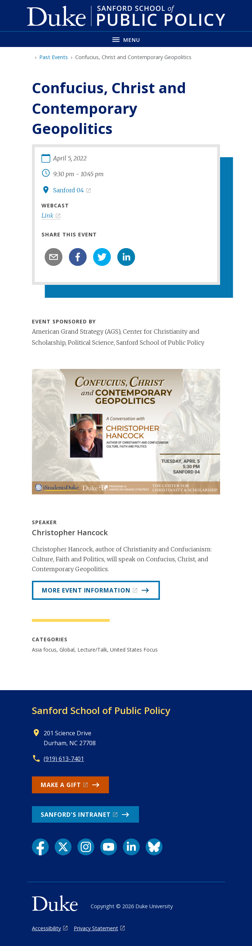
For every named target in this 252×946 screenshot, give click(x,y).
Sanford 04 (68, 190)
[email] (53, 257)
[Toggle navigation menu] (126, 39)
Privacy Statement (96, 928)
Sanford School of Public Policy (101, 710)
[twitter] (102, 257)
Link (47, 215)
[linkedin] (126, 257)
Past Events (53, 57)
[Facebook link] (40, 846)
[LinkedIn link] (131, 846)
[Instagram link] (85, 846)
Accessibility (46, 928)
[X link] (63, 846)
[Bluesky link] (154, 846)
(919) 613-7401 (64, 759)
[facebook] (78, 257)
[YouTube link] (108, 846)
